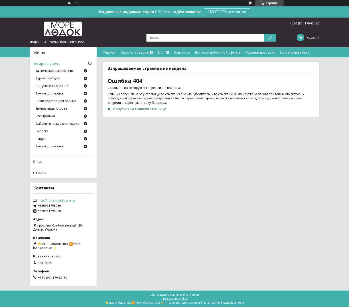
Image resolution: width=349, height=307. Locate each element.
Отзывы (39, 172)
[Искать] (270, 38)
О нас (37, 161)
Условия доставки (261, 52)
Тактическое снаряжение (54, 71)
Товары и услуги (47, 63)
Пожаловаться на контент (183, 303)
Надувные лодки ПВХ (52, 86)
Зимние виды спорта (51, 108)
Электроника (45, 116)
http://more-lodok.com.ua (56, 201)
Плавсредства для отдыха (55, 101)
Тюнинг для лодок (49, 93)
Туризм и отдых (47, 78)
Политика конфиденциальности (223, 303)
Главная (109, 52)
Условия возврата (294, 52)
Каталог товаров (135, 52)
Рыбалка (42, 131)
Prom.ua (194, 295)
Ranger (40, 139)
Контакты (182, 52)
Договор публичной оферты (218, 52)
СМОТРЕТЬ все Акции (227, 11)
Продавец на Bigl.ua (174, 299)
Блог (161, 52)
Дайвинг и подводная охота (57, 124)
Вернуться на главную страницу (139, 108)
